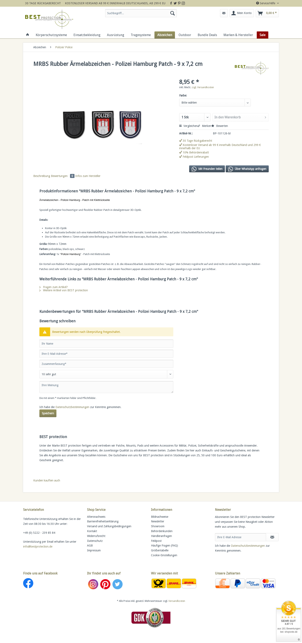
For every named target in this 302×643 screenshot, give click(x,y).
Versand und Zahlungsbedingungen (109, 526)
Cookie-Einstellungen (164, 555)
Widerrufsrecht (96, 536)
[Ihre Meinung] (106, 387)
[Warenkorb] (267, 13)
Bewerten (219, 126)
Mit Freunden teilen (207, 169)
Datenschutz (95, 540)
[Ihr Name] (106, 344)
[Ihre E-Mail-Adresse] (106, 354)
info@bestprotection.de (37, 546)
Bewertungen (63, 176)
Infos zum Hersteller (87, 176)
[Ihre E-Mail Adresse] (240, 537)
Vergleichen (188, 126)
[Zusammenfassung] (106, 364)
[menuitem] (141, 14)
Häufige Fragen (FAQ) (164, 545)
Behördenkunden (162, 531)
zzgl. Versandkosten (203, 87)
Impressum (94, 550)
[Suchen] (172, 13)
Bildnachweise (159, 516)
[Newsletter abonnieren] (272, 537)
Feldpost (156, 540)
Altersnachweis (96, 516)
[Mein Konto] (242, 13)
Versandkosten (176, 601)
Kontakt (92, 531)
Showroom (157, 526)
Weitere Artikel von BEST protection (63, 290)
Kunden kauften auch (46, 480)
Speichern (48, 413)
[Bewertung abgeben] (106, 374)
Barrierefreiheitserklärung (103, 521)
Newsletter (157, 521)
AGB (90, 545)
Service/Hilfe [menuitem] (266, 3)
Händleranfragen (161, 536)
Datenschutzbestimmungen (72, 407)
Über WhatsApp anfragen (247, 169)
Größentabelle (159, 550)
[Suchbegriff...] (141, 13)
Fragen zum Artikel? (53, 287)
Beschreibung (41, 176)
